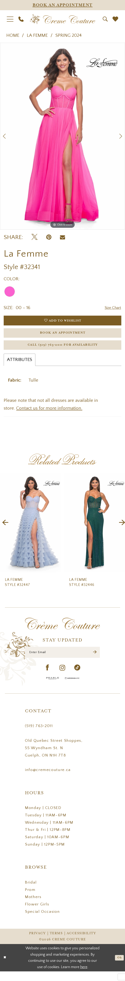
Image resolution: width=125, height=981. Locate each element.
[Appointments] (62, 5)
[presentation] (30, 530)
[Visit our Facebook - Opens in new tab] (47, 677)
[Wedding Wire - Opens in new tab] (72, 688)
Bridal (31, 892)
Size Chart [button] (111, 308)
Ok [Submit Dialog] (118, 967)
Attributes (19, 367)
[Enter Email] (62, 661)
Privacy (37, 943)
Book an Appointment (62, 336)
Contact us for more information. (49, 415)
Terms (56, 943)
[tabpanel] (62, 136)
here (83, 976)
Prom (30, 899)
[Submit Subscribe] (94, 660)
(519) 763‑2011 (39, 735)
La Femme (37, 35)
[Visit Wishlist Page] (115, 19)
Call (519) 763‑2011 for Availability (62, 351)
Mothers (33, 906)
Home (12, 35)
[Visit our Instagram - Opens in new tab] (62, 677)
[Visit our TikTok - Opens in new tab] (77, 677)
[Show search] (105, 19)
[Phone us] (21, 19)
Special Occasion (42, 921)
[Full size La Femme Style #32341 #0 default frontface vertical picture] (62, 136)
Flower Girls (37, 914)
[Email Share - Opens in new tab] (62, 237)
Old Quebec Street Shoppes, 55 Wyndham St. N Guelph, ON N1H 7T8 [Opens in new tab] (53, 757)
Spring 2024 (68, 35)
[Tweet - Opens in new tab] (34, 237)
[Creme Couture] (62, 19)
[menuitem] (10, 19)
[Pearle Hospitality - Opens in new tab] (53, 688)
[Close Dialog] (5, 967)
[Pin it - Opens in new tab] (49, 237)
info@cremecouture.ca (48, 779)
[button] (10, 19)
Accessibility (81, 943)
